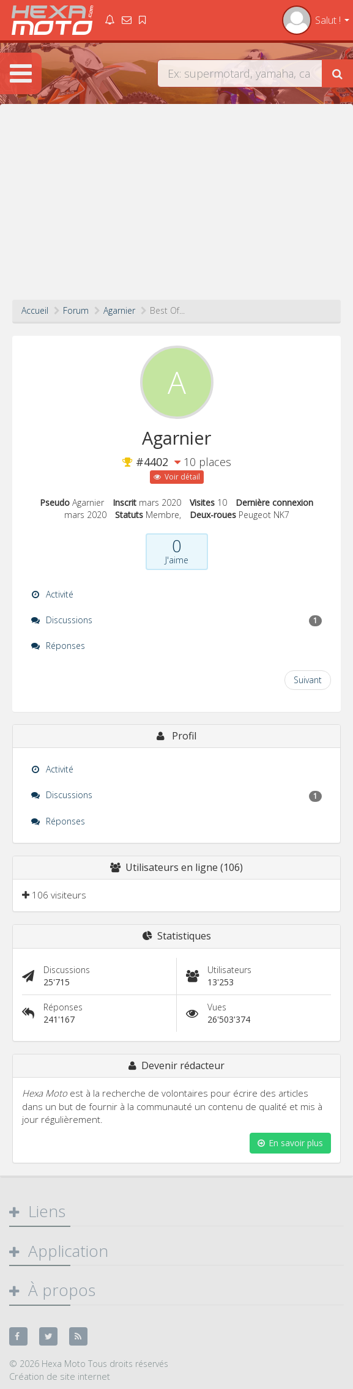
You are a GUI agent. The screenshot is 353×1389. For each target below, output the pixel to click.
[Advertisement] (176, 208)
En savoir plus (290, 1143)
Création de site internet (59, 1376)
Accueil (34, 310)
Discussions (176, 620)
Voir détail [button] (177, 477)
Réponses (58, 645)
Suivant (308, 680)
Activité (52, 594)
